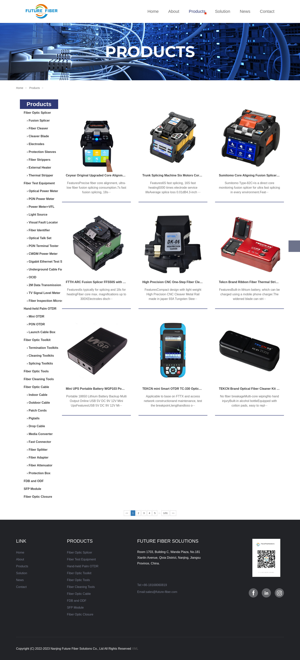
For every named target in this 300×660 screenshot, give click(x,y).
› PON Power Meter (39, 199)
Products (197, 11)
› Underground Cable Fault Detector (51, 269)
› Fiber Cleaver (36, 128)
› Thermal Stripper (38, 175)
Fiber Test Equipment (39, 183)
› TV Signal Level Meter (42, 293)
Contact (267, 11)
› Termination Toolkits (41, 347)
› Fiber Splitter (35, 449)
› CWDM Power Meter (41, 253)
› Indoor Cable (35, 394)
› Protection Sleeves (40, 151)
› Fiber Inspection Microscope (47, 300)
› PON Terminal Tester (41, 246)
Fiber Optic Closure (38, 496)
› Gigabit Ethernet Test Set (44, 261)
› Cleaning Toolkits (39, 355)
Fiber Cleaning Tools (39, 379)
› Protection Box (37, 473)
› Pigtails (32, 418)
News (245, 11)
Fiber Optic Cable (36, 387)
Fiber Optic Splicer (37, 112)
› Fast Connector (37, 441)
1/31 (165, 513)
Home (153, 11)
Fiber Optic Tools (36, 371)
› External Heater (37, 167)
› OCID (30, 277)
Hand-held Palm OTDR (40, 308)
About (173, 11)
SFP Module (32, 488)
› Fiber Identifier (37, 230)
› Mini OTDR (34, 316)
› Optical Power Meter (41, 191)
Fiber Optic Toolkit (37, 340)
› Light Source (35, 214)
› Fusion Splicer (37, 120)
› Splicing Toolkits (38, 363)
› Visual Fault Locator (41, 222)
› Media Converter (38, 434)
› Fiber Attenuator (38, 465)
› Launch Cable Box (39, 332)
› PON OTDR (34, 324)
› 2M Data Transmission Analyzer (49, 285)
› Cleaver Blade (36, 136)
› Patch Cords (35, 410)
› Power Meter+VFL (39, 206)
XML (135, 648)
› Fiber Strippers (37, 159)
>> (173, 513)
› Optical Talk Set (37, 238)
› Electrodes (34, 144)
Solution (222, 11)
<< (127, 513)
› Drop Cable (34, 426)
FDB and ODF (34, 481)
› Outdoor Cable (37, 402)
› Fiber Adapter (36, 457)
